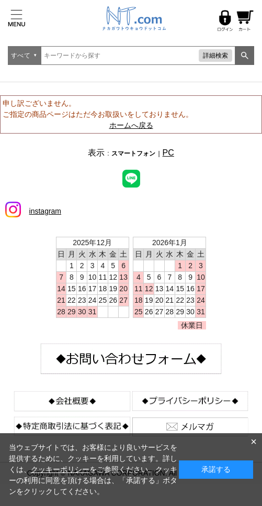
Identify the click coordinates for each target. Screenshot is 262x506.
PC (168, 152)
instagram (45, 211)
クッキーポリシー (60, 469)
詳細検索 (215, 55)
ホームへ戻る (131, 125)
